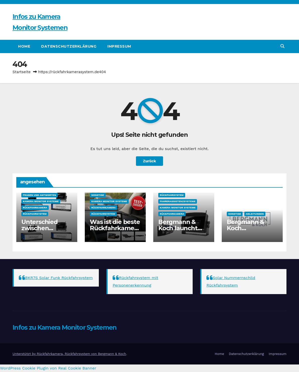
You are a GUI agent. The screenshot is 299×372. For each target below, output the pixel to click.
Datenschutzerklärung (68, 46)
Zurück (149, 161)
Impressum (119, 46)
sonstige (97, 195)
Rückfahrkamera (35, 207)
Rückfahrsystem (35, 213)
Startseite (22, 72)
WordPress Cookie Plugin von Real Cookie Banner (48, 368)
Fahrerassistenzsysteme (177, 201)
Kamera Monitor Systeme (41, 201)
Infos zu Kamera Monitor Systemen (65, 327)
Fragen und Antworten (39, 195)
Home (24, 46)
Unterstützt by (25, 354)
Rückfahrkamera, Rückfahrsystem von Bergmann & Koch (81, 354)
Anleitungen (255, 213)
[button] (282, 46)
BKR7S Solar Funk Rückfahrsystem (59, 277)
